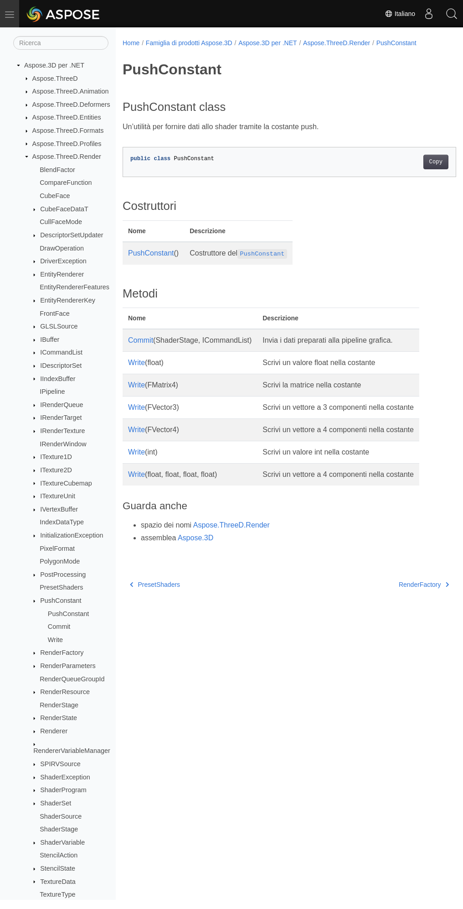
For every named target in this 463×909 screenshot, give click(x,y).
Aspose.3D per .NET (54, 65)
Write (55, 639)
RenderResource (65, 691)
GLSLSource (58, 326)
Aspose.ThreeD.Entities (66, 117)
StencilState (57, 868)
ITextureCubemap (66, 483)
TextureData (58, 881)
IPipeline (52, 391)
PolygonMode (60, 561)
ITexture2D (56, 470)
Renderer (53, 731)
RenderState (58, 717)
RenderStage (59, 705)
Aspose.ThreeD (55, 78)
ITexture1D (56, 456)
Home (131, 43)
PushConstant (60, 600)
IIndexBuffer (57, 378)
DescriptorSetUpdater (71, 235)
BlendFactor (57, 169)
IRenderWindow (63, 444)
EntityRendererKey (67, 300)
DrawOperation (62, 248)
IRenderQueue (61, 404)
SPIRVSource (60, 764)
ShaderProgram (63, 790)
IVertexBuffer (59, 509)
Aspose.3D (195, 538)
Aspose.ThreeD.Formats (68, 130)
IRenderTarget (61, 417)
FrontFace (55, 313)
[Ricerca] (60, 43)
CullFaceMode (61, 221)
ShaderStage (59, 829)
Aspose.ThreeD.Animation (70, 91)
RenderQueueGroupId (72, 679)
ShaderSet (55, 803)
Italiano (400, 14)
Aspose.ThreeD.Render (66, 156)
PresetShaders (61, 587)
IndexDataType (62, 522)
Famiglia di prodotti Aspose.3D (189, 43)
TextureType (57, 894)
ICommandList (61, 352)
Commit (59, 626)
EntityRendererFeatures (74, 287)
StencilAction (58, 855)
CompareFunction (66, 182)
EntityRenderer (62, 274)
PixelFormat (57, 548)
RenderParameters (68, 665)
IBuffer (49, 339)
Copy (412, 162)
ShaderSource (61, 816)
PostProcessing (63, 574)
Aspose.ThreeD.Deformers (71, 104)
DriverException (63, 261)
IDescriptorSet (61, 365)
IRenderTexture (62, 430)
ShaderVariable (62, 842)
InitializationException (71, 535)
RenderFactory (61, 652)
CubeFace (55, 195)
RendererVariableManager (71, 750)
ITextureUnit (57, 496)
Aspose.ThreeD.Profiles (67, 143)
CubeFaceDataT (64, 209)
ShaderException (65, 777)
